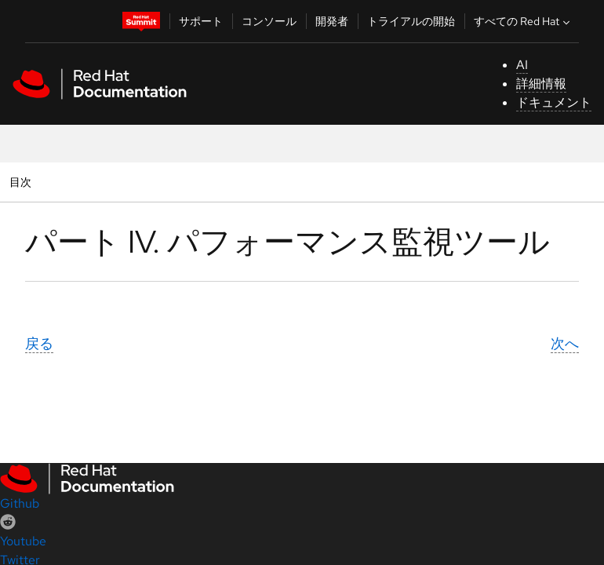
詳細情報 (541, 83)
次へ (565, 343)
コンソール (269, 21)
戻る (39, 343)
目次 (22, 181)
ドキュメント (553, 102)
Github (19, 503)
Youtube (23, 541)
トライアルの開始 (411, 21)
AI (522, 64)
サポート (201, 21)
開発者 (331, 21)
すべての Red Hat (523, 21)
